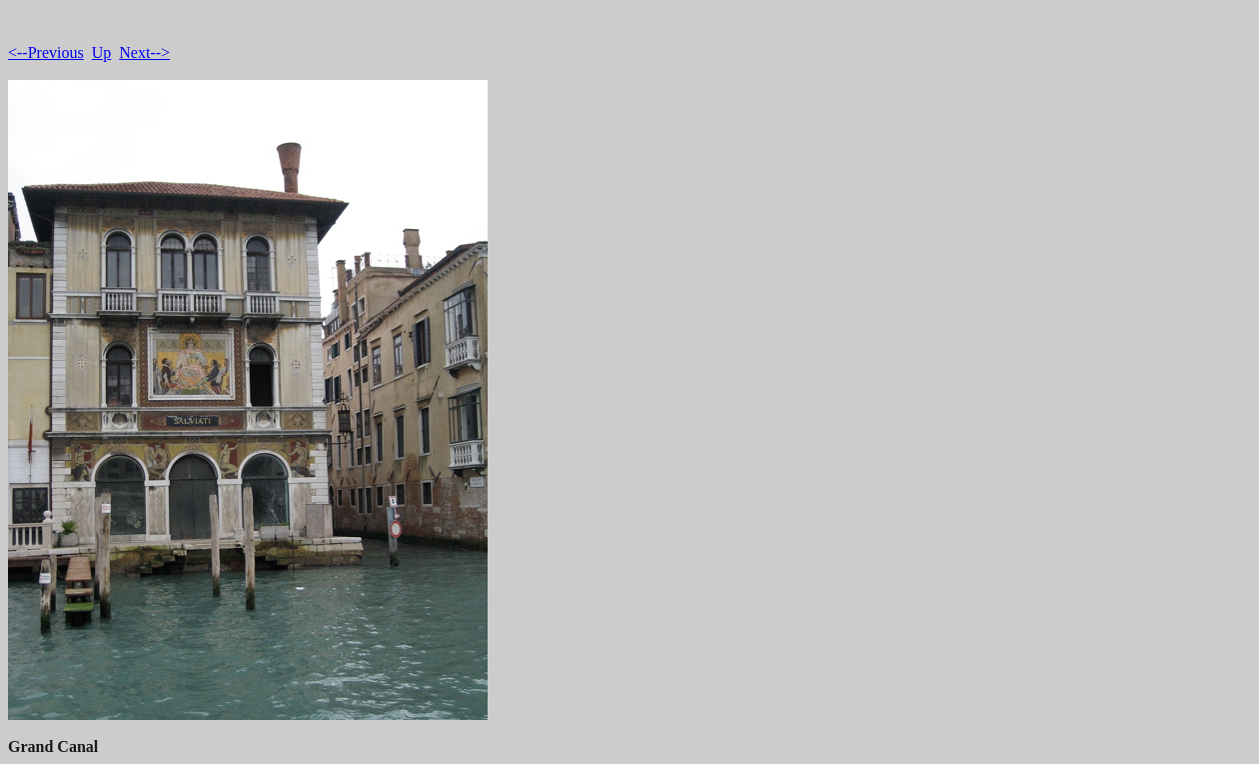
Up (102, 52)
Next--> (144, 52)
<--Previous (46, 52)
